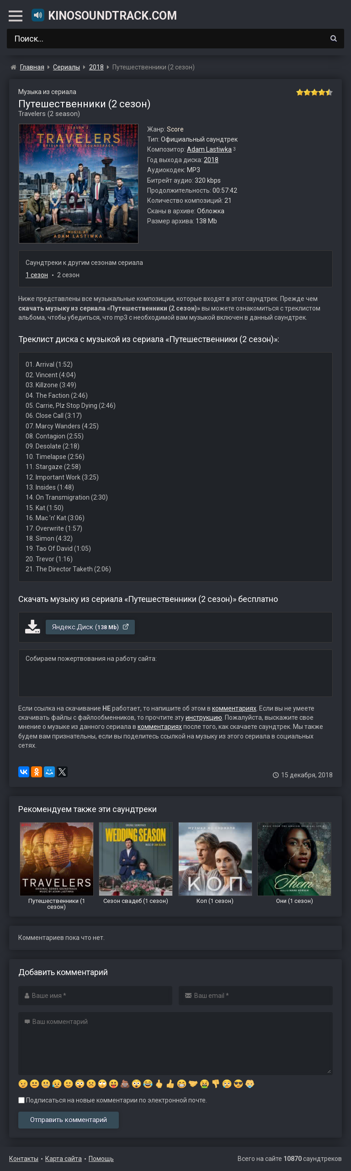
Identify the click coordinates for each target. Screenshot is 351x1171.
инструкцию (204, 717)
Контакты (23, 1158)
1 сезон (37, 275)
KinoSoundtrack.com (104, 15)
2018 (211, 160)
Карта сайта (63, 1158)
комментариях (234, 708)
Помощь (101, 1158)
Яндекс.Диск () (90, 627)
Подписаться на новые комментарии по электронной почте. (112, 1100)
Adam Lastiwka (209, 149)
